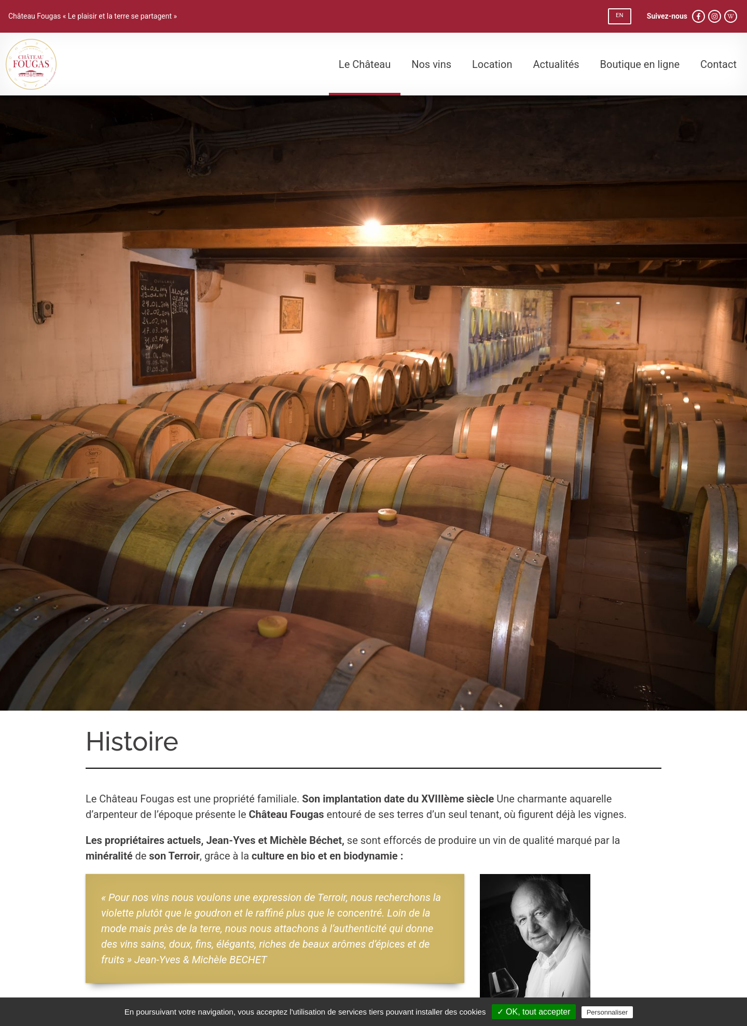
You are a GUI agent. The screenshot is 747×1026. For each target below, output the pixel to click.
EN (619, 15)
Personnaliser (607, 1012)
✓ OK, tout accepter (534, 1011)
